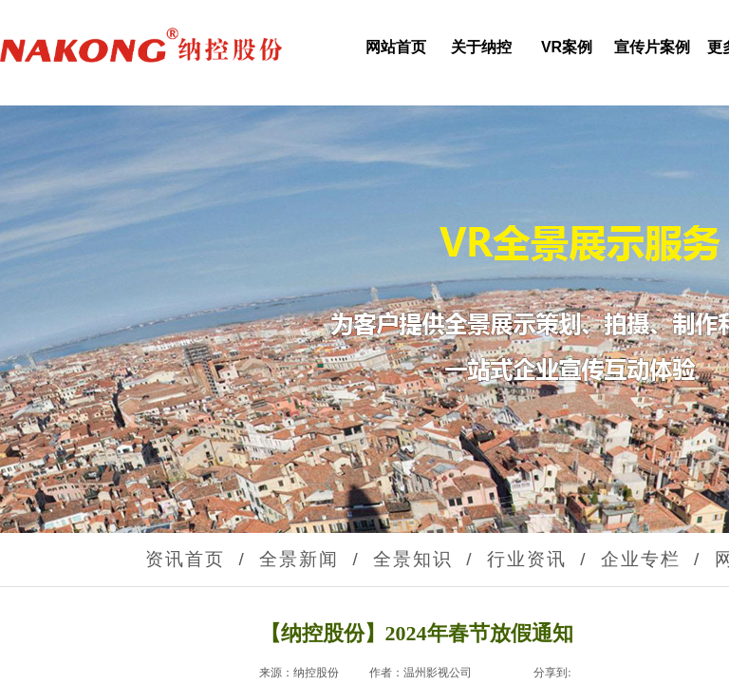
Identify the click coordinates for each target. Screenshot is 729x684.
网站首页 (395, 47)
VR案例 (566, 47)
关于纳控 (481, 47)
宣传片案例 (652, 47)
